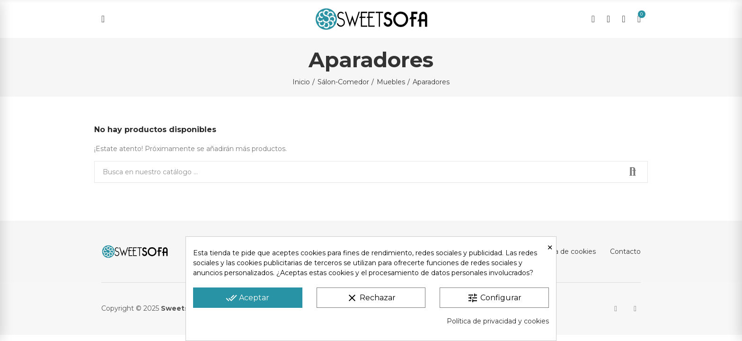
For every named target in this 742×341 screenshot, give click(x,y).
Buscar (633, 172)
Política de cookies (565, 251)
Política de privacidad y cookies (498, 321)
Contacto (625, 251)
